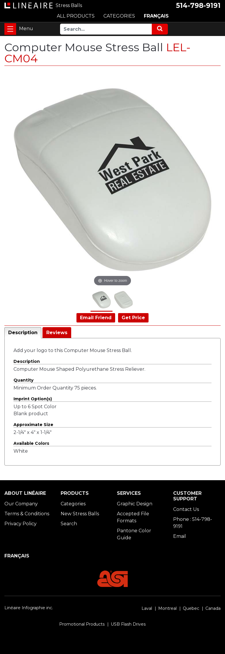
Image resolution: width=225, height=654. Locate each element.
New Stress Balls (80, 513)
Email (179, 536)
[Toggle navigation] (10, 29)
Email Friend (96, 317)
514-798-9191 (198, 5)
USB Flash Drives (128, 624)
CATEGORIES (119, 16)
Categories (73, 504)
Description (23, 332)
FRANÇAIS (156, 16)
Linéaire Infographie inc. (28, 607)
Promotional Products (82, 624)
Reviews (56, 332)
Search (69, 523)
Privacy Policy (20, 523)
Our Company (21, 504)
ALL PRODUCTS (76, 16)
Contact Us (186, 509)
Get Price (133, 317)
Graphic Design (134, 504)
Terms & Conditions (26, 513)
